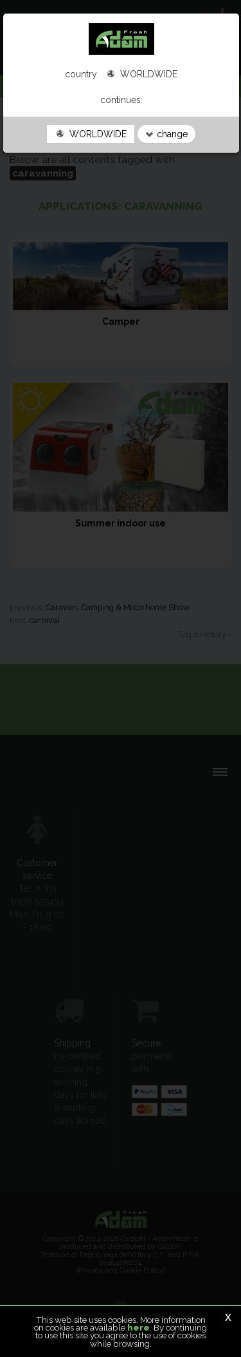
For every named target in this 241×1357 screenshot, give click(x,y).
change (166, 134)
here (138, 1327)
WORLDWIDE (91, 134)
